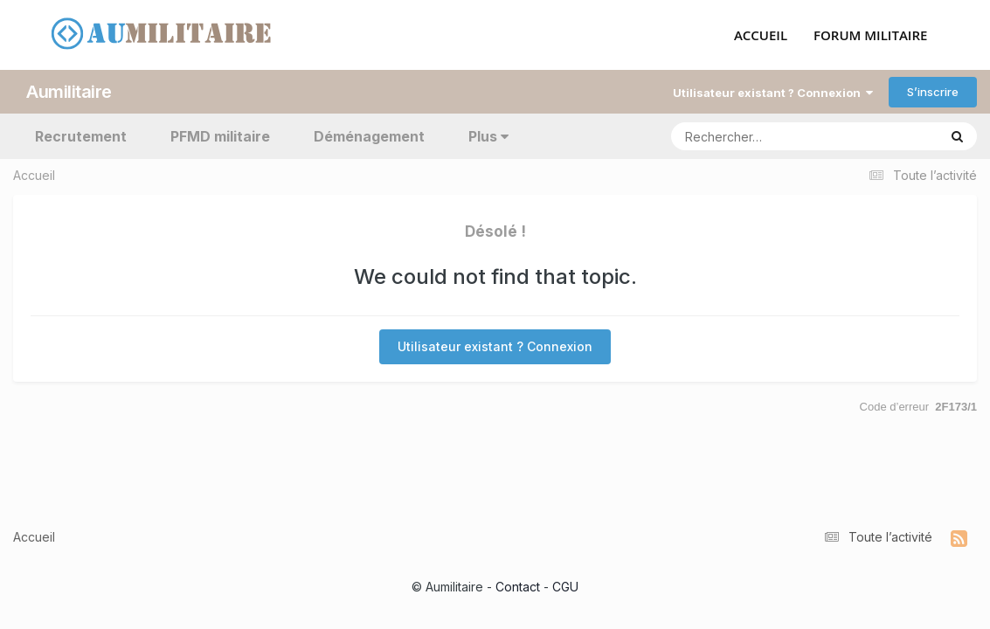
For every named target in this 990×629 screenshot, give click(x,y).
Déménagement (369, 136)
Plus (488, 136)
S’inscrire (933, 92)
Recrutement (81, 136)
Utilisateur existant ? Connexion (773, 93)
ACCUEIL (760, 36)
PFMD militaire (220, 136)
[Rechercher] (754, 136)
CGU (565, 586)
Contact (517, 586)
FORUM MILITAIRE (870, 36)
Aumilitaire (69, 91)
